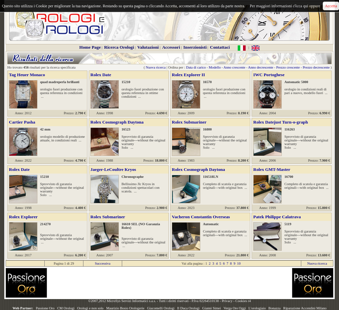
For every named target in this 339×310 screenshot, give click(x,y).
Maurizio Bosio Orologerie (125, 308)
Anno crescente (234, 67)
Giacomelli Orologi (160, 308)
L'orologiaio (257, 308)
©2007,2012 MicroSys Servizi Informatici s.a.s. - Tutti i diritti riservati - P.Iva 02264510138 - (154, 301)
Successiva (103, 263)
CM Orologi (65, 308)
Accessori (171, 47)
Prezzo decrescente (316, 67)
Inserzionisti (195, 47)
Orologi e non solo (90, 308)
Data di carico (196, 67)
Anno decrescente (260, 67)
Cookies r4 (243, 301)
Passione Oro (45, 308)
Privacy (227, 301)
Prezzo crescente (288, 67)
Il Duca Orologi (188, 308)
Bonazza (274, 308)
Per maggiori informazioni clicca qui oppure (285, 6)
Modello (215, 67)
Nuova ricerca (156, 67)
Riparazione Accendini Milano (305, 308)
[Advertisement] (169, 283)
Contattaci (220, 47)
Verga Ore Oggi (234, 308)
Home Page (90, 47)
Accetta (331, 6)
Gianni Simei (211, 308)
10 (239, 263)
